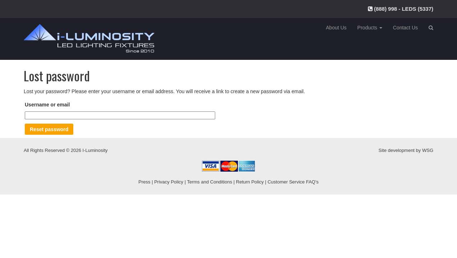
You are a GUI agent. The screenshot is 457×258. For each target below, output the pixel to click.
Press (144, 182)
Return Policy (250, 182)
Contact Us (405, 27)
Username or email (47, 105)
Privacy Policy (168, 182)
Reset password (49, 129)
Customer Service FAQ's (293, 182)
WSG (427, 150)
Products (369, 27)
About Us (336, 27)
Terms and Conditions (209, 182)
